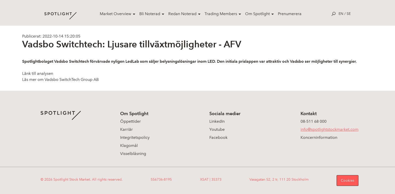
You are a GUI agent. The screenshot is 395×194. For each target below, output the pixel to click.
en (341, 14)
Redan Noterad (182, 13)
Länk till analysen (37, 73)
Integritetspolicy (135, 137)
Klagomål (129, 145)
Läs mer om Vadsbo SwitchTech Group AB (60, 79)
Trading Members (221, 13)
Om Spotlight (257, 13)
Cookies (347, 180)
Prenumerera (290, 13)
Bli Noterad (149, 13)
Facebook (218, 137)
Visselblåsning (133, 153)
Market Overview (115, 13)
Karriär (126, 129)
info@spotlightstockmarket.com (329, 129)
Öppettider (130, 121)
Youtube (217, 129)
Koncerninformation (319, 137)
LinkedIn (217, 121)
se (349, 14)
